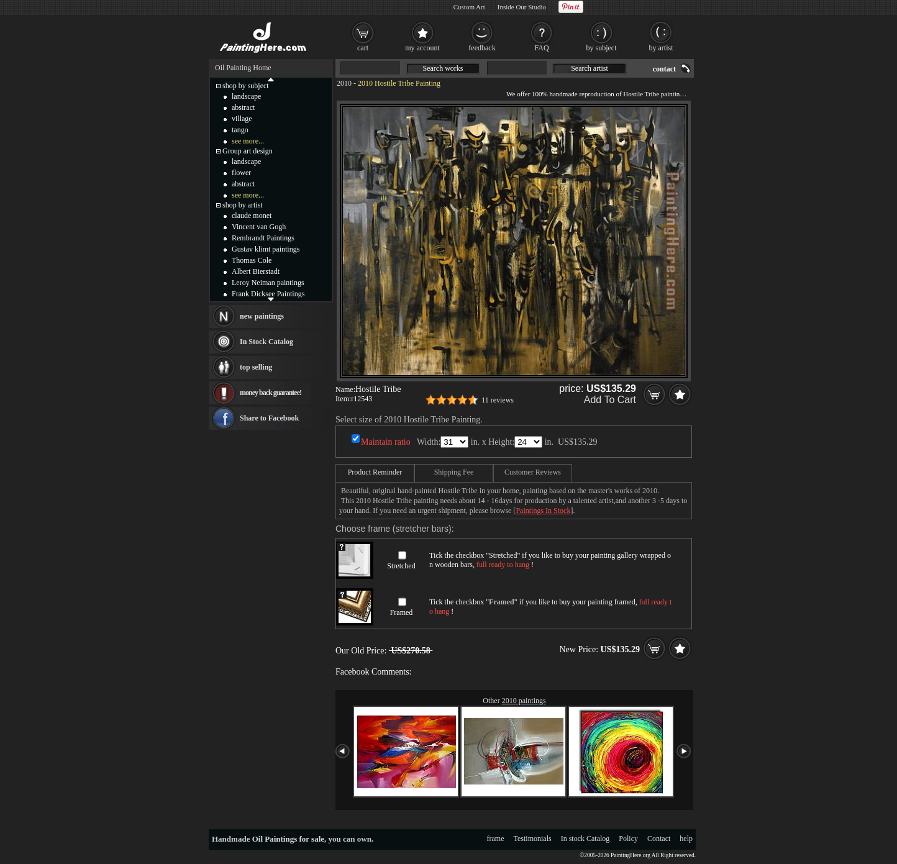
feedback (481, 47)
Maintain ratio (386, 442)
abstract (243, 107)
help (686, 838)
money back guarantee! (270, 392)
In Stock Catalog (266, 341)
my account (422, 47)
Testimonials (533, 838)
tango (240, 129)
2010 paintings (524, 700)
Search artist (589, 68)
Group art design (247, 151)
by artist (661, 47)
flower (241, 172)
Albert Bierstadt (256, 271)
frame (495, 838)
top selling (256, 367)
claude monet (251, 215)
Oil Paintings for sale (288, 839)
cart (362, 47)
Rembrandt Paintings (263, 238)
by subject (601, 47)
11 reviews (497, 400)
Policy (628, 838)
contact (664, 69)
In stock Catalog (585, 838)
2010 (344, 83)
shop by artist (242, 205)
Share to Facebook (269, 418)
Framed (401, 612)
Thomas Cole (251, 260)
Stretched (401, 566)
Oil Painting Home (243, 67)
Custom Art (469, 7)
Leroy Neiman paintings (268, 282)
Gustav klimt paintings (265, 249)
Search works (443, 68)
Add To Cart (610, 399)
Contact (658, 838)
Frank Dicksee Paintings (268, 293)
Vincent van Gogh (259, 226)
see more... (248, 141)
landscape (246, 96)
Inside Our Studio (522, 7)
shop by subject (245, 85)
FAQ (541, 47)
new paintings (262, 316)
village (242, 118)
